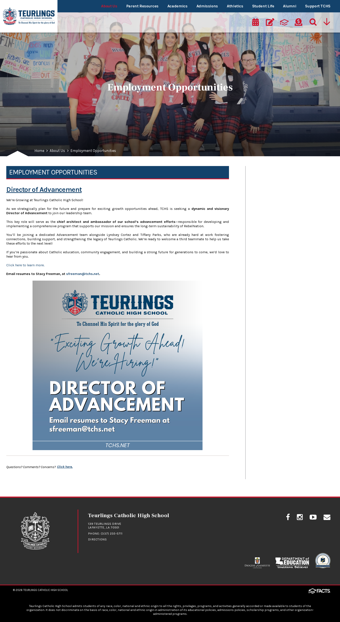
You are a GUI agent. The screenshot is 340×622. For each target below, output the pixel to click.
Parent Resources (142, 6)
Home (39, 151)
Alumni (289, 6)
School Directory (269, 219)
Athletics (235, 6)
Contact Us (264, 264)
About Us (109, 6)
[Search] (312, 23)
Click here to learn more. (25, 265)
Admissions (207, 6)
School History (267, 188)
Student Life (263, 6)
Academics (177, 6)
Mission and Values (272, 173)
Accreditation (266, 295)
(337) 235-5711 (112, 533)
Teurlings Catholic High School (45, 589)
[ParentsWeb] (284, 23)
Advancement (267, 234)
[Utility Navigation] (327, 23)
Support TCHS (317, 6)
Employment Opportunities (95, 151)
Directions (97, 539)
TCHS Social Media (271, 249)
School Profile (266, 203)
